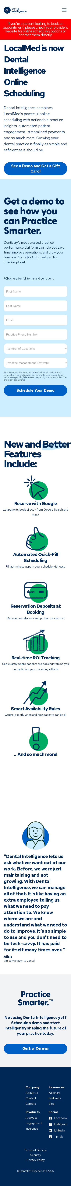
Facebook (60, 1118)
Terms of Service (35, 1150)
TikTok (58, 1136)
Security (35, 1155)
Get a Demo (35, 1049)
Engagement (34, 1123)
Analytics (31, 1117)
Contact (31, 1098)
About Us (32, 1092)
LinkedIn (59, 1130)
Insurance (32, 1128)
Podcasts (54, 1098)
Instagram (60, 1124)
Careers (31, 1103)
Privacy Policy (36, 1159)
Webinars (54, 1092)
